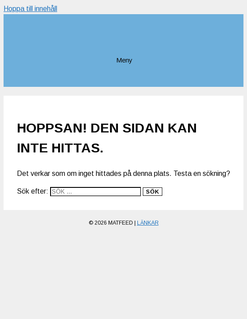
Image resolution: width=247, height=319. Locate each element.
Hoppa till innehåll (30, 8)
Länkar (148, 223)
